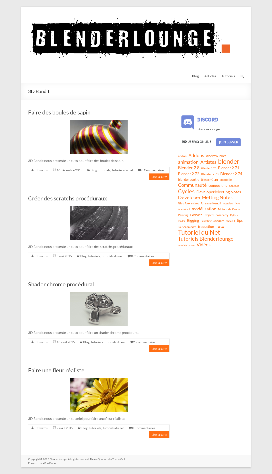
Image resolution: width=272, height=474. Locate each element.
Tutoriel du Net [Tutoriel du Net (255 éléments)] (199, 232)
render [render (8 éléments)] (181, 220)
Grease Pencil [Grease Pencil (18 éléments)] (211, 203)
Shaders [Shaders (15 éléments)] (218, 221)
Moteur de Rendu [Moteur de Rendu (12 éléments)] (229, 209)
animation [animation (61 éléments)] (188, 162)
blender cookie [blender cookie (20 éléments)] (188, 179)
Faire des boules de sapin (59, 112)
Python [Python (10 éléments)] (234, 215)
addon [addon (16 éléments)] (182, 156)
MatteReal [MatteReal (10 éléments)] (184, 209)
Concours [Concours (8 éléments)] (234, 185)
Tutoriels (228, 76)
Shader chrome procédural (61, 284)
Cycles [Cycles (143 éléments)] (186, 191)
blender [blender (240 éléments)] (228, 161)
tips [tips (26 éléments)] (240, 220)
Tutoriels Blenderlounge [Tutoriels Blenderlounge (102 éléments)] (206, 238)
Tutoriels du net (122, 170)
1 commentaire (144, 342)
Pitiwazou (41, 170)
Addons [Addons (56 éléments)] (196, 155)
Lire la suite (159, 177)
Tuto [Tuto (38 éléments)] (220, 226)
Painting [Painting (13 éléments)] (183, 215)
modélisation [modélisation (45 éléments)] (204, 208)
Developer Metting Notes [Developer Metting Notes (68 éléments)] (205, 197)
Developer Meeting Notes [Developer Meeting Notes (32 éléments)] (218, 191)
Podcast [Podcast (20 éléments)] (196, 215)
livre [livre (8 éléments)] (237, 203)
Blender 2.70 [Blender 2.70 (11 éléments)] (208, 168)
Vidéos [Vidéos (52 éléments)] (204, 244)
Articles (210, 76)
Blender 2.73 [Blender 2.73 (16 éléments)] (209, 174)
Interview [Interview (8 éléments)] (228, 203)
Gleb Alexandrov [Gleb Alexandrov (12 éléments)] (188, 203)
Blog (195, 76)
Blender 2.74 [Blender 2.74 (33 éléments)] (231, 173)
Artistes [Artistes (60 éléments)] (208, 162)
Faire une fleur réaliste (56, 370)
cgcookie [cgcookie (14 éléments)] (226, 179)
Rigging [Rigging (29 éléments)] (193, 220)
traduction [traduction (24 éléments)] (206, 226)
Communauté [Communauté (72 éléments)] (192, 185)
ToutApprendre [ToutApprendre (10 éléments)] (187, 226)
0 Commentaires (153, 170)
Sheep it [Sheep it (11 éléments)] (230, 221)
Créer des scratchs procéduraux (67, 198)
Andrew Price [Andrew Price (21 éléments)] (216, 156)
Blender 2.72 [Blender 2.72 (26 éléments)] (188, 173)
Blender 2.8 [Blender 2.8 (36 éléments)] (188, 167)
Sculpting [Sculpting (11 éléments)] (206, 221)
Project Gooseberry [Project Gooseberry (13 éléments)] (216, 215)
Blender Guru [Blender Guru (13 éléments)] (209, 179)
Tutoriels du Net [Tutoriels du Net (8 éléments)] (186, 245)
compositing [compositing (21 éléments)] (218, 185)
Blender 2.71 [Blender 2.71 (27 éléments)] (228, 168)
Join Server (228, 142)
